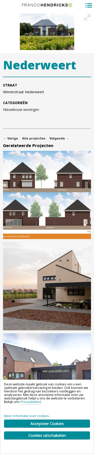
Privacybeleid (30, 401)
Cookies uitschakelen (47, 435)
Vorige (10, 138)
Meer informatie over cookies (26, 416)
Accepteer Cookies (47, 423)
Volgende (59, 138)
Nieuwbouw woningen (21, 110)
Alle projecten (33, 138)
